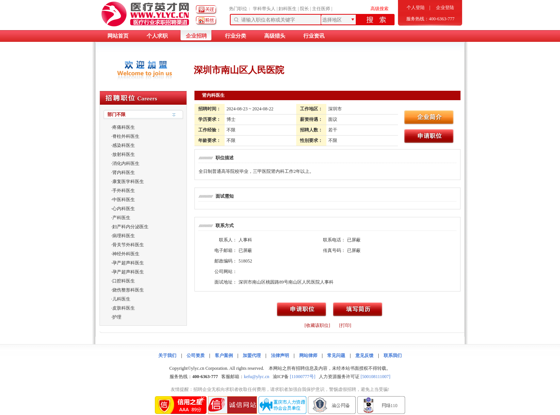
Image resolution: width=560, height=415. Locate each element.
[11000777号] (302, 376)
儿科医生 (121, 299)
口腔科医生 (123, 281)
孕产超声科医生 (128, 262)
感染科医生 (123, 145)
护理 (116, 317)
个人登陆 (416, 7)
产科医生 (121, 217)
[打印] (345, 325)
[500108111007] (375, 376)
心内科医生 (123, 208)
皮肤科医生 (123, 308)
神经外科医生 (125, 253)
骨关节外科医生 (128, 244)
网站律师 (308, 355)
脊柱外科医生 (125, 136)
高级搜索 (379, 8)
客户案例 (224, 355)
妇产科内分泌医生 (130, 226)
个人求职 (157, 36)
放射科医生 (123, 154)
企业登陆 (445, 7)
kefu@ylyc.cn (256, 376)
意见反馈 (364, 355)
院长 (304, 8)
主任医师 (321, 8)
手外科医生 (123, 190)
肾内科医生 (123, 172)
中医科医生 (123, 199)
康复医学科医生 (128, 181)
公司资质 (196, 355)
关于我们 (167, 355)
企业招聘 (196, 36)
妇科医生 (287, 8)
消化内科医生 (125, 163)
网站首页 (118, 36)
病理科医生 (123, 235)
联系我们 (393, 355)
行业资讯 (313, 36)
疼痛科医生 (123, 127)
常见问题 (336, 355)
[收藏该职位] (317, 325)
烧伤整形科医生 (128, 290)
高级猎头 (274, 36)
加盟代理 (252, 355)
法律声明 (280, 355)
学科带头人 (264, 8)
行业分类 (235, 36)
